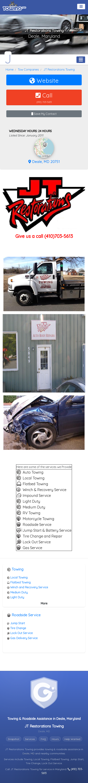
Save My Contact (44, 114)
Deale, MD (29, 753)
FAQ (43, 739)
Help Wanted (72, 739)
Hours (55, 739)
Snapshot (13, 739)
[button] (45, 144)
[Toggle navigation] (81, 6)
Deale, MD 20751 (44, 161)
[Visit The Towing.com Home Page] (14, 5)
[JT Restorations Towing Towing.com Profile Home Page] (8, 58)
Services (30, 739)
